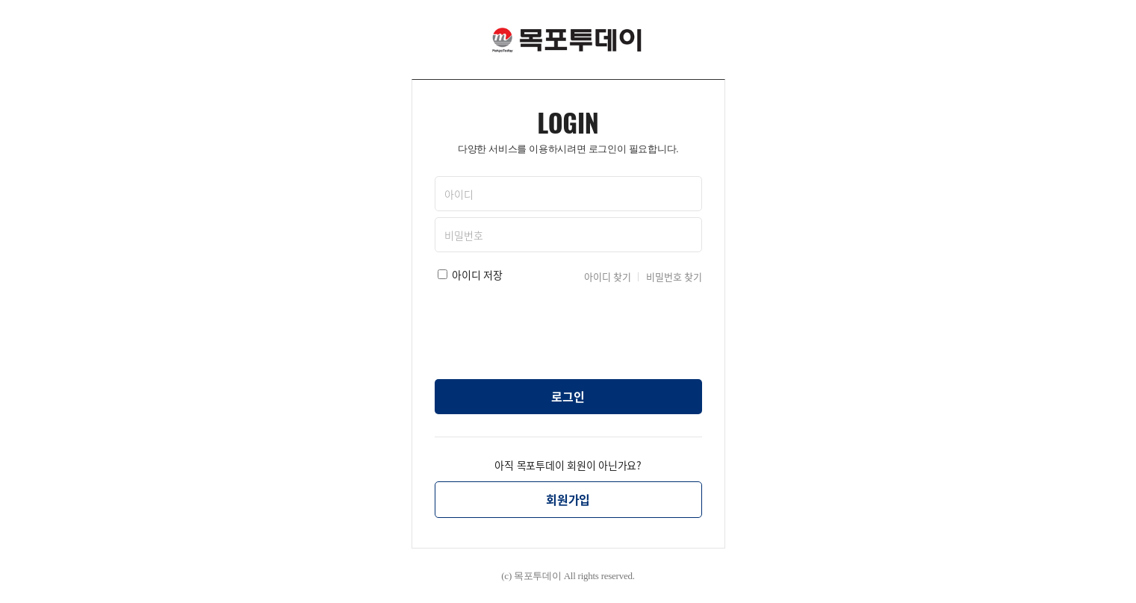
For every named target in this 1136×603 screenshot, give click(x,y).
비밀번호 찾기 (673, 276)
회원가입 (568, 499)
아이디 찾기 (607, 276)
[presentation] (568, 328)
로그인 (567, 396)
